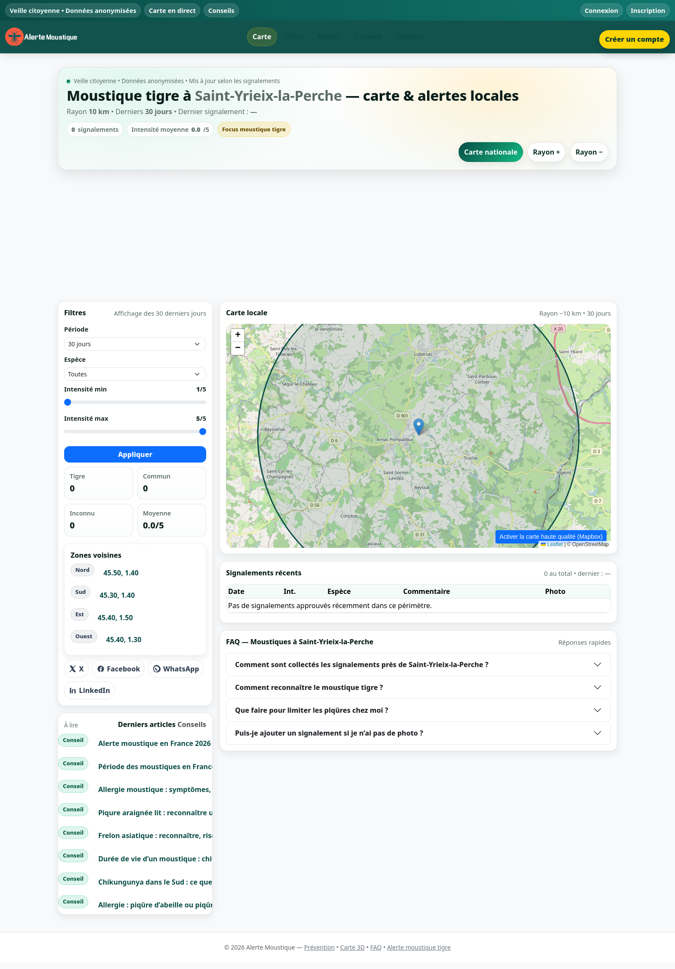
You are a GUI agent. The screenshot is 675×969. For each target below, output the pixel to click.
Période (76, 329)
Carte (262, 36)
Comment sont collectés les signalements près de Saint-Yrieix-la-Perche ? (362, 664)
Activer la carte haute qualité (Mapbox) (551, 536)
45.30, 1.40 (117, 595)
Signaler (410, 36)
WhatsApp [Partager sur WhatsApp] (176, 669)
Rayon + (546, 152)
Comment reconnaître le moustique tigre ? (309, 687)
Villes (294, 36)
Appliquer (135, 455)
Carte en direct (172, 10)
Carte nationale (490, 152)
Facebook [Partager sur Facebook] (118, 669)
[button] (418, 427)
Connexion (601, 10)
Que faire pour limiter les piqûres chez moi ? (311, 710)
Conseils (221, 10)
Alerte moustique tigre (419, 947)
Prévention (319, 947)
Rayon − (589, 152)
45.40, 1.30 (124, 639)
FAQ (376, 947)
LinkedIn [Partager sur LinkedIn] (89, 690)
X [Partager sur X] (76, 669)
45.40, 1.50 (115, 617)
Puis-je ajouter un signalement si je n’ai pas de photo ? (329, 733)
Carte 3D (352, 947)
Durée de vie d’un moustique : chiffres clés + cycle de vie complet (208, 858)
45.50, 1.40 (121, 573)
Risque (328, 36)
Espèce (75, 359)
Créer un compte (634, 39)
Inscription (648, 10)
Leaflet (552, 544)
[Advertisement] (337, 235)
